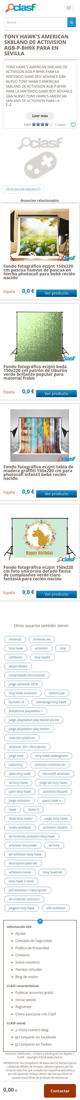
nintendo (15, 639)
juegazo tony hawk (22, 908)
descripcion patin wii (23, 863)
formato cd (16, 702)
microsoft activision (56, 774)
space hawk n (51, 800)
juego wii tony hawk (53, 783)
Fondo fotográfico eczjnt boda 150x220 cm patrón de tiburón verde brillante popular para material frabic (35, 372)
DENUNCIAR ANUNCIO (23, 189)
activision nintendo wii (50, 765)
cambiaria (15, 657)
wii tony (54, 845)
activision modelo (55, 827)
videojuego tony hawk (51, 702)
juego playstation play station (29, 729)
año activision (56, 908)
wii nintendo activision (24, 899)
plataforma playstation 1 (26, 711)
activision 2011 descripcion (27, 747)
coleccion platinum (22, 738)
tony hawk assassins (23, 693)
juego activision (19, 800)
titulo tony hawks (21, 818)
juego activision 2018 (23, 684)
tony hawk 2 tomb (21, 881)
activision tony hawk (23, 845)
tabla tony (16, 765)
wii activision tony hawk (25, 854)
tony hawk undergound (51, 756)
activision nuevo (20, 872)
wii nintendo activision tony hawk (32, 836)
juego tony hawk (55, 818)
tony (63, 648)
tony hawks (42, 657)
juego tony (16, 756)
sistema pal (57, 693)
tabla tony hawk (20, 774)
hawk (12, 809)
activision (41, 648)
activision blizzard (55, 791)
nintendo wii (42, 639)
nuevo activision (20, 827)
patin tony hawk (20, 791)
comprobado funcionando (27, 675)
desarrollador (18, 666)
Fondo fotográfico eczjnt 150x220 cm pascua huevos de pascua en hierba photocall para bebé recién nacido (39, 271)
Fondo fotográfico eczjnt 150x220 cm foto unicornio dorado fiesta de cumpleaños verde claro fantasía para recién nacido (38, 573)
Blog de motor (26, 976)
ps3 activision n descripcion (28, 890)
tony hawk (16, 648)
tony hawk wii (52, 872)
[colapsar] (68, 7)
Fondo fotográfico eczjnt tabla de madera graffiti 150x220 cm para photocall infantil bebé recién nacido (38, 472)
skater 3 (33, 809)
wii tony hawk (18, 783)
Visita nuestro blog (31, 1029)
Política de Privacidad (32, 948)
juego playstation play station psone (34, 720)
